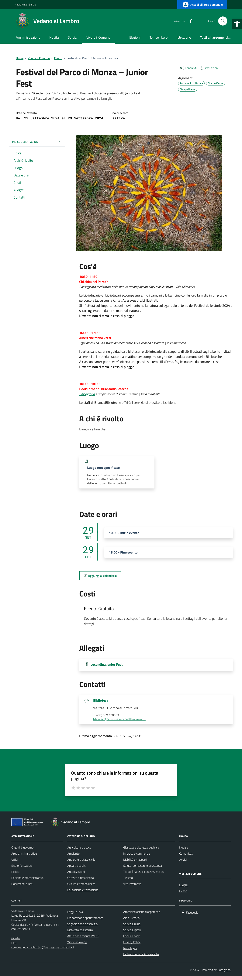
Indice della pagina (37, 142)
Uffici (14, 859)
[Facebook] (189, 21)
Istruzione (184, 37)
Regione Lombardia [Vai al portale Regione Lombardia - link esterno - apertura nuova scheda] (25, 4)
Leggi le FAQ (75, 911)
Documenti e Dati (22, 883)
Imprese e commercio (136, 853)
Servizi (72, 37)
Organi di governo (22, 847)
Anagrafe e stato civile (81, 859)
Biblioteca (100, 700)
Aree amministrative (24, 853)
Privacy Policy (131, 942)
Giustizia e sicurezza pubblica (141, 847)
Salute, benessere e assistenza (142, 865)
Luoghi (183, 885)
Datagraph (224, 969)
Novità (54, 37)
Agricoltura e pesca (79, 847)
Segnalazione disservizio (82, 924)
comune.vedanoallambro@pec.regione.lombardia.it (42, 947)
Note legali (130, 948)
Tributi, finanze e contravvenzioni (143, 871)
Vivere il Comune (98, 37)
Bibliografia (87, 394)
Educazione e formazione (83, 889)
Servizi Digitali (132, 930)
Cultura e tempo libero (81, 883)
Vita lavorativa (132, 883)
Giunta (15, 938)
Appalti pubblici (76, 865)
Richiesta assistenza (80, 930)
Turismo (128, 877)
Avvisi (183, 859)
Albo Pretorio (131, 917)
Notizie (183, 847)
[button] (237, 24)
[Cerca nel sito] (222, 21)
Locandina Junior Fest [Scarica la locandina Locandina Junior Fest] (107, 664)
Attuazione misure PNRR (83, 936)
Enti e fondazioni (21, 865)
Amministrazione (28, 37)
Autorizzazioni (76, 871)
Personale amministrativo (27, 877)
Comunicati (186, 853)
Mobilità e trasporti (135, 859)
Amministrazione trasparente (141, 911)
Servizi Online (131, 924)
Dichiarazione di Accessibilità (141, 954)
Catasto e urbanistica (80, 877)
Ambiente (73, 853)
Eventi (183, 891)
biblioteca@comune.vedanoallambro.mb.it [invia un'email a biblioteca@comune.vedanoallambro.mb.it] (119, 719)
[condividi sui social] (187, 68)
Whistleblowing (77, 942)
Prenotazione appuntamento (85, 917)
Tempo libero (159, 37)
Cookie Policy (131, 936)
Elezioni (134, 37)
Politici (15, 871)
